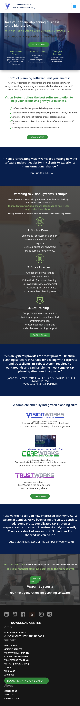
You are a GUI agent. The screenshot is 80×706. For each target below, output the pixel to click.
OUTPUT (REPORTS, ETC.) (16, 663)
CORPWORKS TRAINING (16, 656)
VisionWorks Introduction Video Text (45, 449)
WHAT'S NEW (10, 645)
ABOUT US (9, 694)
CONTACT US (10, 691)
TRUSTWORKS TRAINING (16, 660)
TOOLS (7, 667)
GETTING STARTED (13, 649)
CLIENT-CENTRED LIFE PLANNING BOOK (24, 636)
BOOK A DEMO (39, 44)
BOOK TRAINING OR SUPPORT (26, 680)
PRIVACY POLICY (12, 698)
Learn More (40, 496)
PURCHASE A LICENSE (15, 632)
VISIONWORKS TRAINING (16, 652)
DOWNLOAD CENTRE (26, 622)
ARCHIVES (9, 674)
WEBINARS (9, 671)
